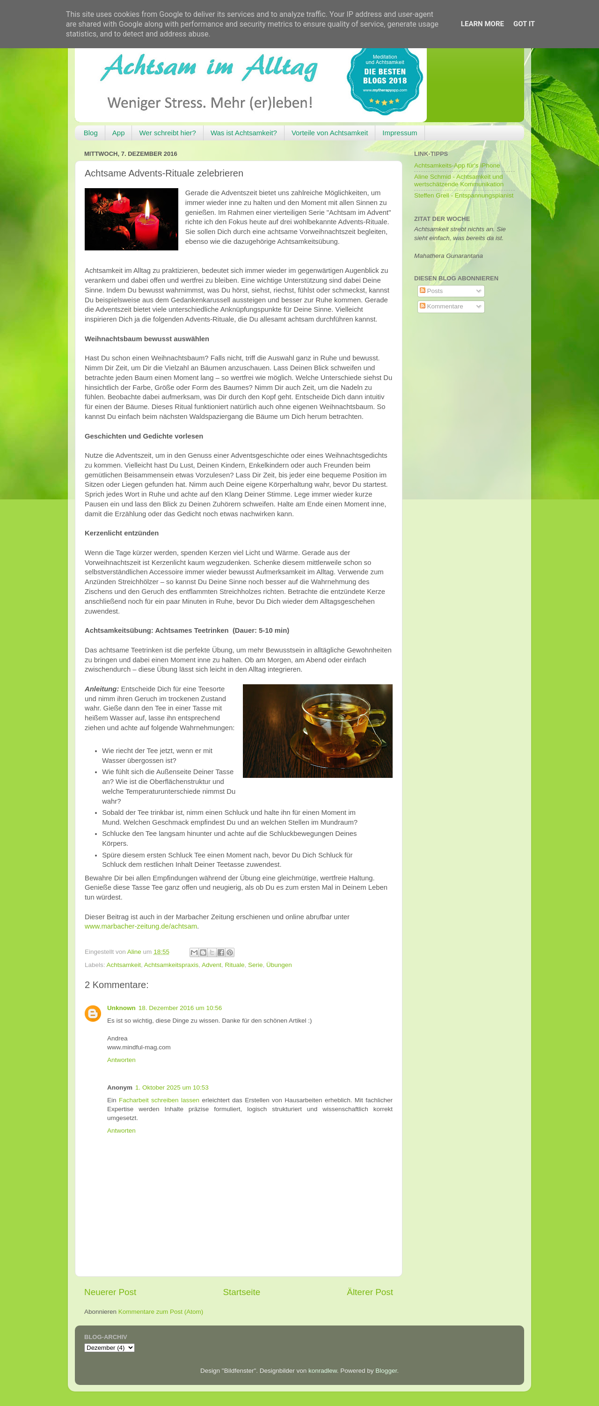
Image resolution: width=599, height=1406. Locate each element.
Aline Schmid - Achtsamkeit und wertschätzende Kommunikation (459, 180)
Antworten (121, 1059)
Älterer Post (370, 1292)
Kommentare (441, 306)
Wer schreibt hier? (167, 133)
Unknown (121, 1007)
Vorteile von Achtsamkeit (330, 133)
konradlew (322, 1370)
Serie (255, 964)
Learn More (482, 24)
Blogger (386, 1370)
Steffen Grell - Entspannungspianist (463, 195)
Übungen (279, 964)
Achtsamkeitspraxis (171, 964)
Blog (91, 133)
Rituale (234, 964)
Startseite (241, 1292)
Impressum (399, 133)
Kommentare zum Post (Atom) (161, 1311)
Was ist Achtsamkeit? (244, 133)
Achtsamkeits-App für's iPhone (457, 165)
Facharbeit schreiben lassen (159, 1100)
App (118, 133)
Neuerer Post (110, 1292)
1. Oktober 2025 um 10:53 (172, 1087)
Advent (211, 964)
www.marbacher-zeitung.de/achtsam (141, 926)
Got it (524, 24)
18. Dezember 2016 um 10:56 (180, 1007)
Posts (431, 290)
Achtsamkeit (124, 964)
